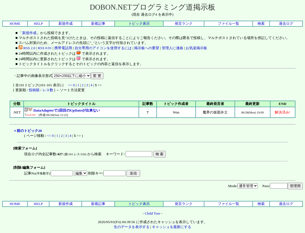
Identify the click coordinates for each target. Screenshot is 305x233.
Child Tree (152, 213)
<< (70, 85)
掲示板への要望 (146, 48)
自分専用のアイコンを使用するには (103, 48)
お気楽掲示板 (196, 48)
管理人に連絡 (172, 48)
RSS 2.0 (27, 48)
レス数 (48, 90)
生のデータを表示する (131, 227)
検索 (261, 23)
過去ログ (286, 23)
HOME (15, 23)
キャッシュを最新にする (171, 227)
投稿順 (34, 90)
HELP (38, 23)
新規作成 (65, 23)
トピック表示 (139, 23)
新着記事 (98, 23)
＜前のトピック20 (27, 131)
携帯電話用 (63, 48)
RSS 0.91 (45, 48)
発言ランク (184, 23)
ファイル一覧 (228, 23)
